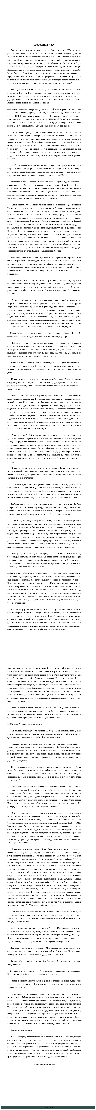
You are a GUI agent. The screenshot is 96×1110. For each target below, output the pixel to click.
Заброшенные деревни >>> (44, 1065)
